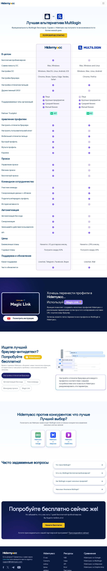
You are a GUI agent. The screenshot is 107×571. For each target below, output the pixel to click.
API (65, 564)
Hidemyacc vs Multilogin (93, 561)
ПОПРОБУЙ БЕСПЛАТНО (53, 35)
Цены (45, 567)
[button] (79, 465)
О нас (45, 558)
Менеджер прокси (10, 388)
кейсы (45, 564)
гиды (66, 561)
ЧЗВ (65, 558)
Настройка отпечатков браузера (16, 376)
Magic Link (26, 388)
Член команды (32, 382)
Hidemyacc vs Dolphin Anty (94, 567)
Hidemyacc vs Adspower (93, 564)
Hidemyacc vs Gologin (92, 558)
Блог (65, 567)
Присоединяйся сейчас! (79, 533)
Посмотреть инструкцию (20, 318)
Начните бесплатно (53, 525)
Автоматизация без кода (13, 382)
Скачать (46, 561)
